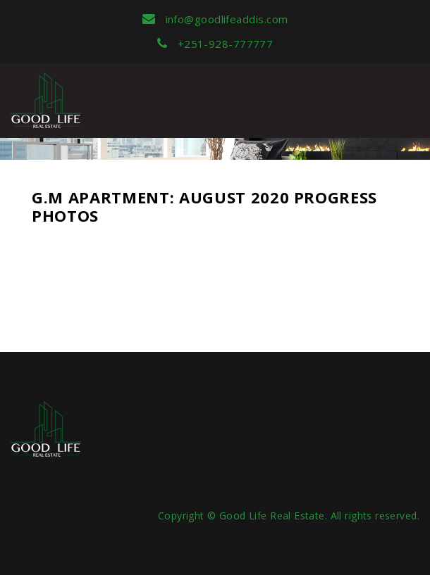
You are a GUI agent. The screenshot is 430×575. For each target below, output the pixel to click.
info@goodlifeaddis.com (215, 19)
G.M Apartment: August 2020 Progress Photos (204, 206)
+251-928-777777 (215, 44)
